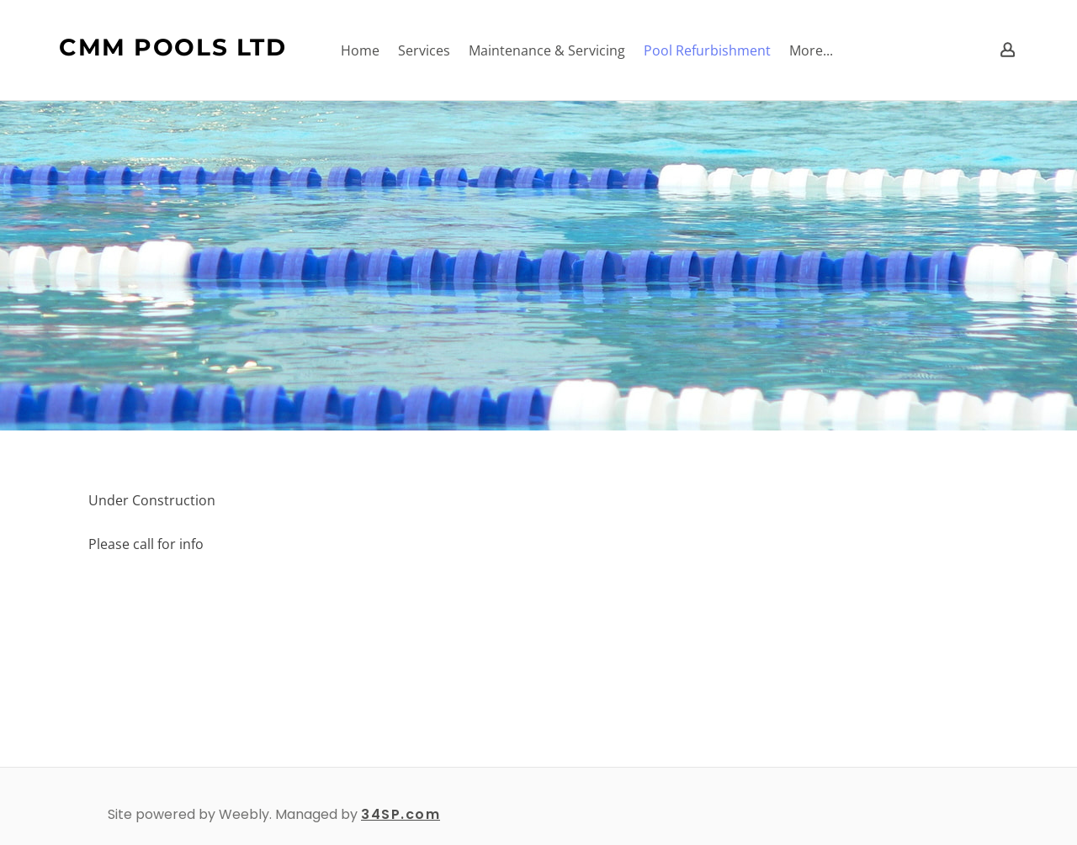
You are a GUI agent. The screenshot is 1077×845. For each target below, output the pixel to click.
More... (811, 50)
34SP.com (400, 814)
